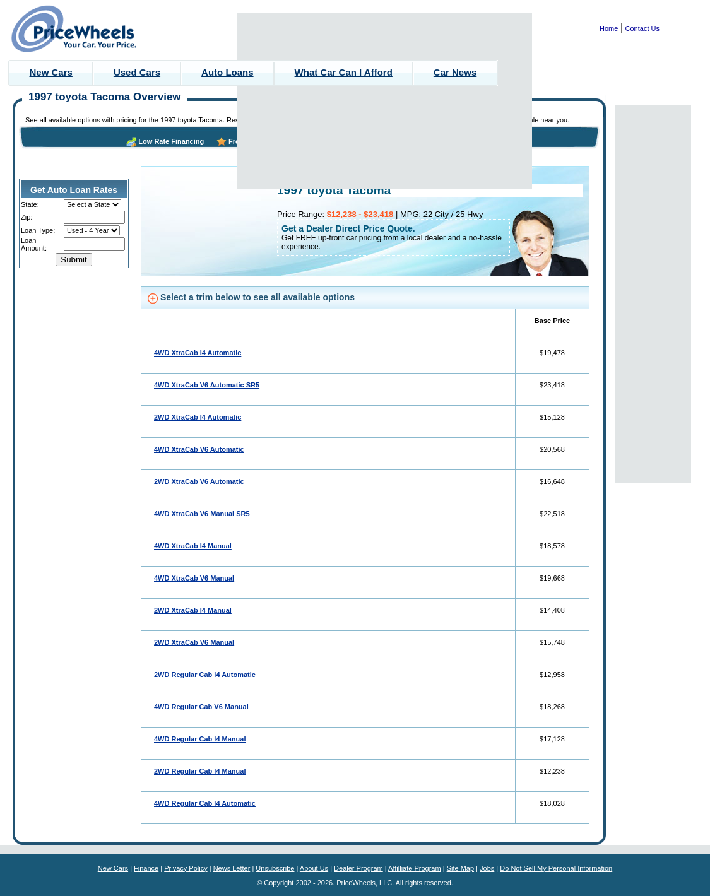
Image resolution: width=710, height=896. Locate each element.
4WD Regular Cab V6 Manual (201, 706)
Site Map (460, 868)
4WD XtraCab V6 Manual (194, 578)
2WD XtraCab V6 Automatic (199, 481)
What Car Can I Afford (344, 72)
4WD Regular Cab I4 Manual (200, 739)
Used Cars (137, 72)
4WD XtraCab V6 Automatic (199, 449)
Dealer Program (358, 868)
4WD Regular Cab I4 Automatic (205, 803)
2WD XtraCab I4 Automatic (197, 417)
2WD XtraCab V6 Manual (194, 642)
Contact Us (642, 28)
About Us (314, 868)
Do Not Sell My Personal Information (556, 868)
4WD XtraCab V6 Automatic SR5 (206, 385)
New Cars (51, 72)
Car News (455, 72)
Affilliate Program (414, 868)
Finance (146, 868)
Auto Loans (227, 72)
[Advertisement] (384, 101)
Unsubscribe (275, 868)
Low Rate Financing (171, 141)
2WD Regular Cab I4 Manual (200, 771)
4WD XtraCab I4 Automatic (197, 353)
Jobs (487, 868)
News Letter (232, 868)
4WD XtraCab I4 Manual (193, 546)
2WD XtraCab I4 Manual (193, 610)
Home (609, 28)
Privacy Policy (185, 868)
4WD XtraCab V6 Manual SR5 (202, 513)
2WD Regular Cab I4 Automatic (205, 674)
